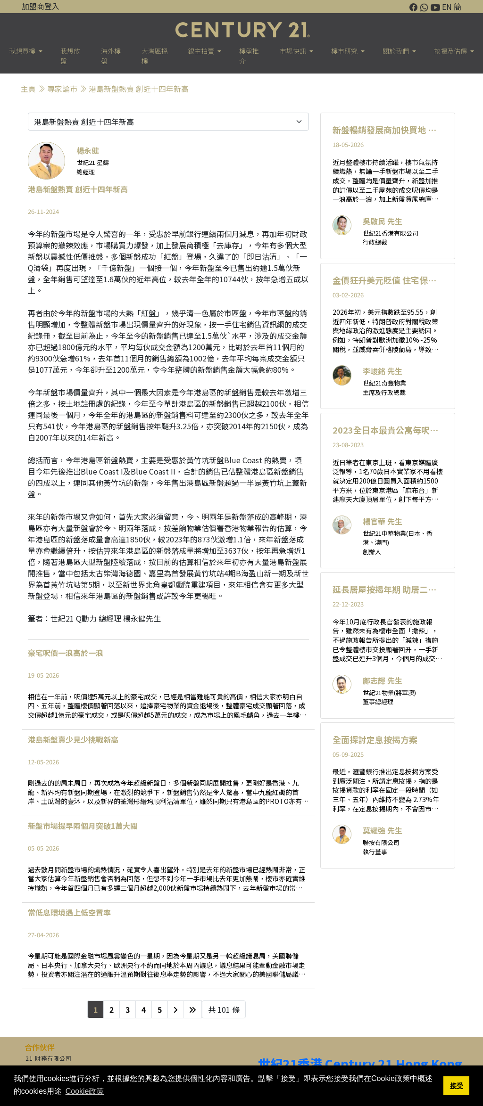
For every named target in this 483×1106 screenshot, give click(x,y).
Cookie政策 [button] (85, 1091)
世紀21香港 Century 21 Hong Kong (360, 1063)
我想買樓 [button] (23, 51)
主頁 (28, 88)
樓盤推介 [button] (249, 56)
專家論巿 (62, 88)
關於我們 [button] (396, 51)
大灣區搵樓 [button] (155, 56)
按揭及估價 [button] (451, 51)
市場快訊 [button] (294, 51)
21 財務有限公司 (48, 1058)
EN (447, 6)
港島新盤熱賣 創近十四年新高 (139, 88)
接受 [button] (456, 1086)
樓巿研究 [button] (345, 51)
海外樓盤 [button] (111, 56)
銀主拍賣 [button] (202, 51)
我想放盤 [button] (70, 56)
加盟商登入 (40, 6)
